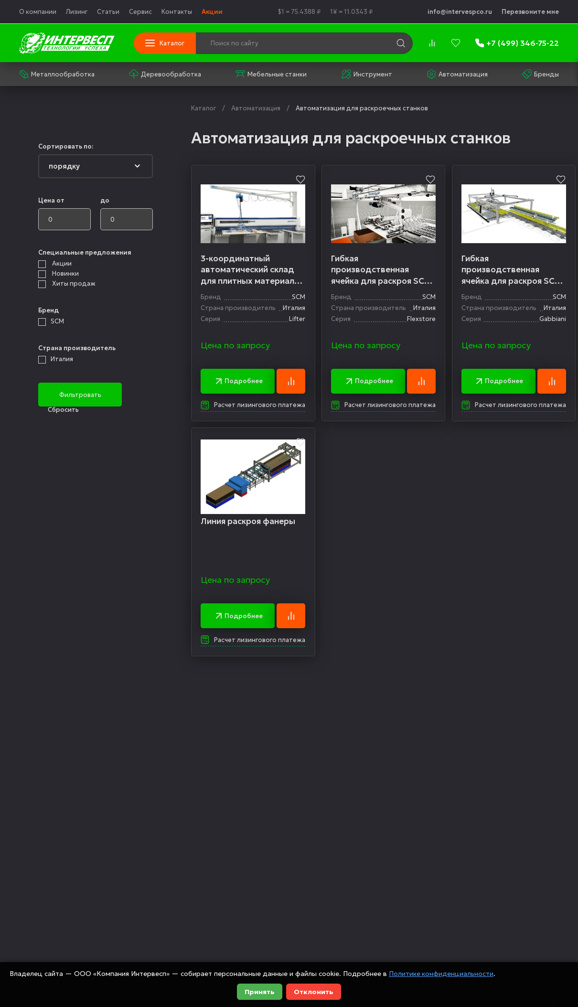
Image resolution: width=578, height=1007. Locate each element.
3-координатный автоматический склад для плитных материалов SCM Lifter (253, 270)
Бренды (540, 74)
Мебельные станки (271, 74)
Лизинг (76, 12)
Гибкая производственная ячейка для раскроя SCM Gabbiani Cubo (513, 270)
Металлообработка (57, 74)
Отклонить (313, 991)
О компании (37, 12)
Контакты (176, 12)
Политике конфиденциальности (441, 973)
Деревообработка (165, 74)
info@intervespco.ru (460, 12)
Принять (260, 991)
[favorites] (455, 43)
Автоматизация (457, 74)
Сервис (140, 12)
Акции (212, 12)
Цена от (51, 200)
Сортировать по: (65, 146)
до (104, 200)
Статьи (108, 12)
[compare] (431, 43)
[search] (400, 43)
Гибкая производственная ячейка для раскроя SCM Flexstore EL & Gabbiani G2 (382, 270)
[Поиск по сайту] (276, 43)
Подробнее (238, 381)
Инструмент (367, 74)
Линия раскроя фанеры (248, 522)
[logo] (67, 43)
